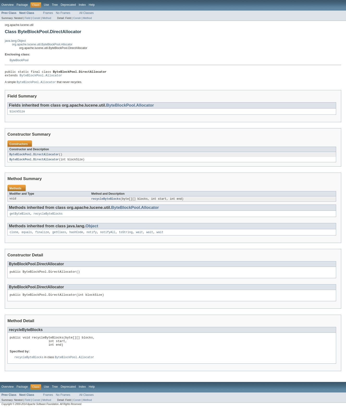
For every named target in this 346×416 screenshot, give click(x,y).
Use (46, 4)
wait (139, 236)
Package (22, 4)
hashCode (76, 236)
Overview (7, 4)
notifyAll (108, 236)
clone (14, 236)
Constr (36, 18)
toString (126, 236)
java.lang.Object (15, 40)
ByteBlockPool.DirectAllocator (34, 157)
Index (82, 4)
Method (46, 18)
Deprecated (68, 4)
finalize (42, 236)
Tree (55, 4)
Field (27, 18)
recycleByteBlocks (105, 202)
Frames (48, 13)
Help (92, 4)
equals (27, 236)
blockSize (17, 113)
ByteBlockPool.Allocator (41, 76)
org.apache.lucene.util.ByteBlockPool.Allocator (42, 44)
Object (92, 229)
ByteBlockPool (19, 60)
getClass (59, 236)
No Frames (63, 13)
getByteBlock (20, 217)
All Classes (86, 13)
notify (91, 236)
